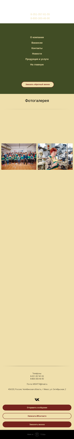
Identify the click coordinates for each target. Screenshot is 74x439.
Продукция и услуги (36, 59)
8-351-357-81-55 (37, 376)
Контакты (37, 48)
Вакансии (37, 43)
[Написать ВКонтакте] (37, 399)
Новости (37, 53)
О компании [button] (37, 37)
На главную (37, 64)
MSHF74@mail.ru (40, 384)
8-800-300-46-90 (37, 379)
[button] (37, 407)
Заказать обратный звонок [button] (38, 84)
